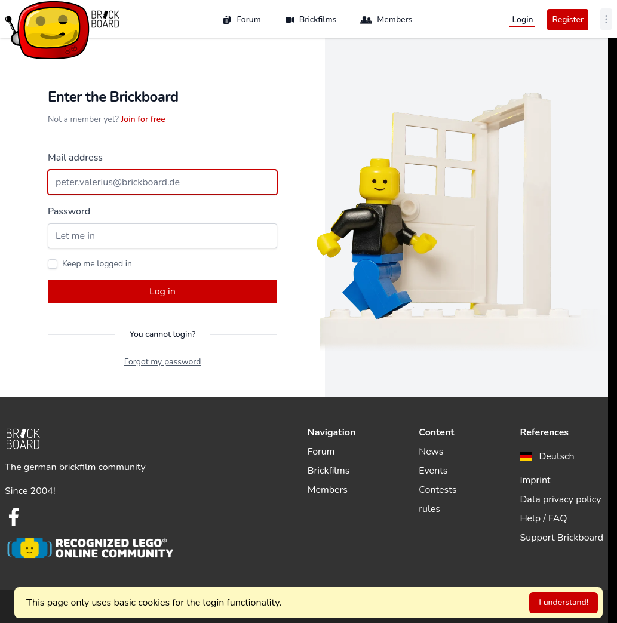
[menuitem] (547, 456)
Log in (162, 291)
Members (386, 20)
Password (69, 211)
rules (429, 508)
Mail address (75, 157)
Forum (241, 19)
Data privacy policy (560, 499)
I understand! (563, 602)
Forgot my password (162, 361)
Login (522, 19)
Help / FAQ (543, 518)
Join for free (143, 119)
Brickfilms (311, 19)
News (431, 451)
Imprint (535, 480)
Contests (437, 489)
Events (433, 470)
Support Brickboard (561, 537)
